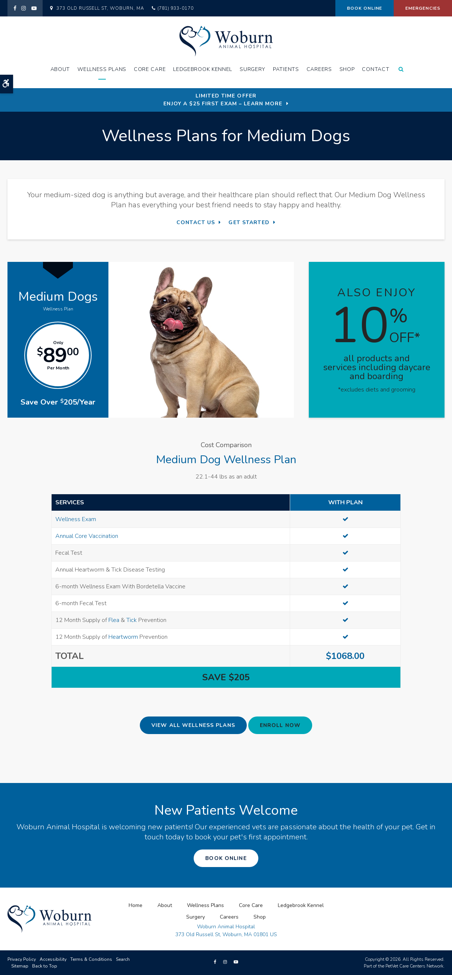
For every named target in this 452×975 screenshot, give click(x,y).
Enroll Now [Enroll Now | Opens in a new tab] (280, 725)
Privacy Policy (21, 959)
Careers (319, 69)
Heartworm (123, 637)
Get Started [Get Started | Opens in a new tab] (248, 222)
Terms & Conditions (91, 959)
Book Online (364, 8)
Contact (375, 69)
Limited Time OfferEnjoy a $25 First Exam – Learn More (222, 99)
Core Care (150, 69)
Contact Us (195, 222)
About (60, 69)
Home (135, 905)
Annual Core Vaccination (86, 536)
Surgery (252, 69)
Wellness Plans (101, 69)
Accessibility (53, 959)
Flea (113, 620)
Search (123, 959)
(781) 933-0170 (175, 8)
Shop (347, 69)
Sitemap (19, 966)
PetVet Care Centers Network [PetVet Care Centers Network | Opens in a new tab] (414, 966)
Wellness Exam (75, 519)
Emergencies (422, 8)
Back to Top (44, 966)
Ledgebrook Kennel (202, 69)
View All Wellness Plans (193, 725)
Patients (286, 69)
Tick (131, 620)
